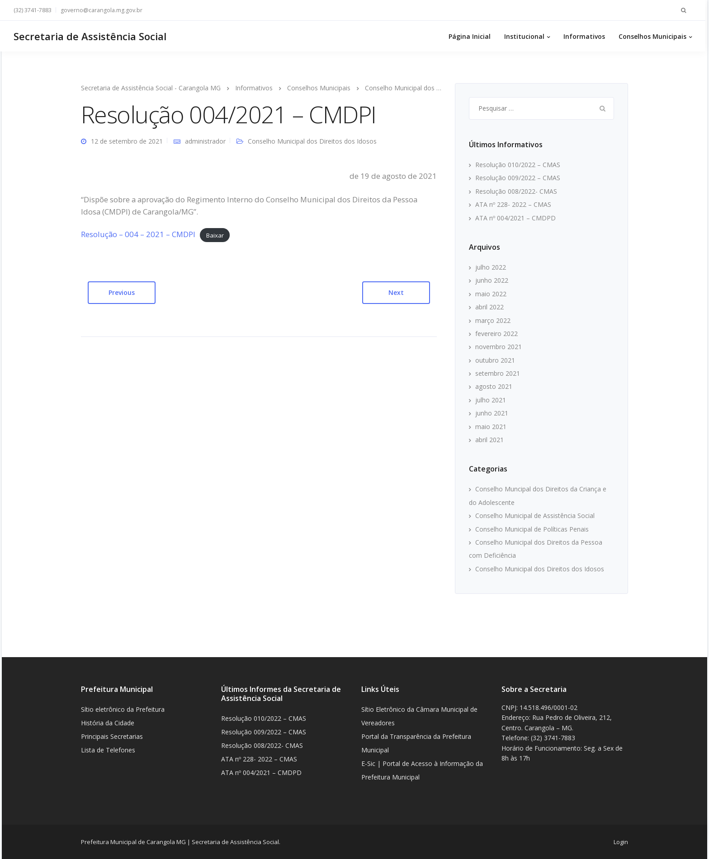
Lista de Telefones (108, 750)
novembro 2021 (498, 346)
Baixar (215, 235)
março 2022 (492, 320)
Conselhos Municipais (654, 36)
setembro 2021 (497, 373)
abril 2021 (489, 439)
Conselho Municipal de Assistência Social (535, 515)
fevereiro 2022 (496, 333)
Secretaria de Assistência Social (91, 36)
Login (621, 842)
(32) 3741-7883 (34, 10)
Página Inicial (471, 36)
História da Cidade (107, 723)
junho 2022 (491, 280)
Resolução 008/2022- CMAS (516, 191)
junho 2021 (491, 413)
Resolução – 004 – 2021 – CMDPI (138, 234)
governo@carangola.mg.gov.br (103, 10)
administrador (205, 141)
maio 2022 (490, 293)
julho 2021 (490, 400)
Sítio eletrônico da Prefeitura (123, 709)
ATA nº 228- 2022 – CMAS (513, 204)
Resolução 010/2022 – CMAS (517, 164)
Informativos (586, 36)
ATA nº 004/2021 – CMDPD (515, 218)
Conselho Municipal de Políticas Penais (532, 529)
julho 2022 (490, 267)
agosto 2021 (493, 386)
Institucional (526, 36)
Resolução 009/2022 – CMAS (517, 177)
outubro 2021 (495, 360)
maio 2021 (490, 426)
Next (396, 292)
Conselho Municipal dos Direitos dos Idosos (312, 141)
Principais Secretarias (112, 736)
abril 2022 (489, 307)
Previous (122, 292)
